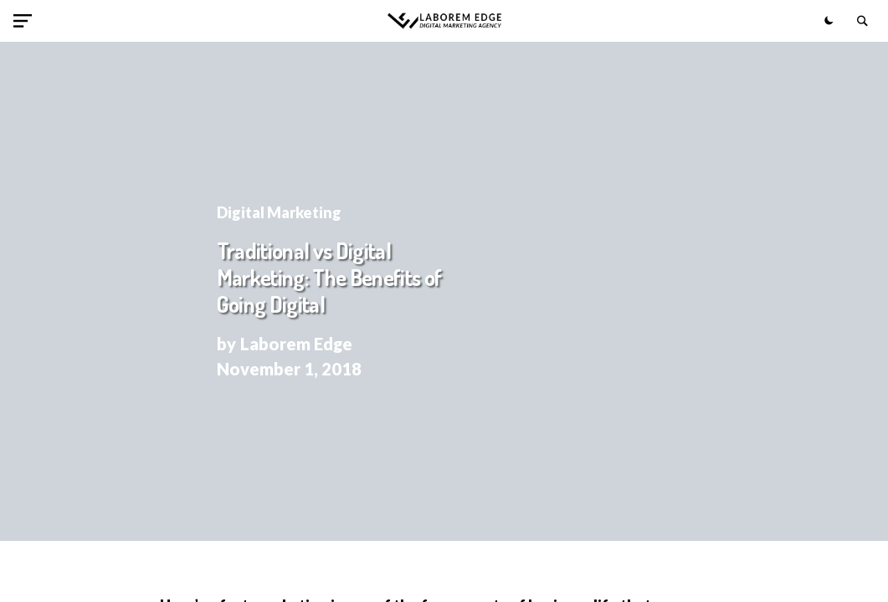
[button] (25, 20)
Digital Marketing (279, 212)
